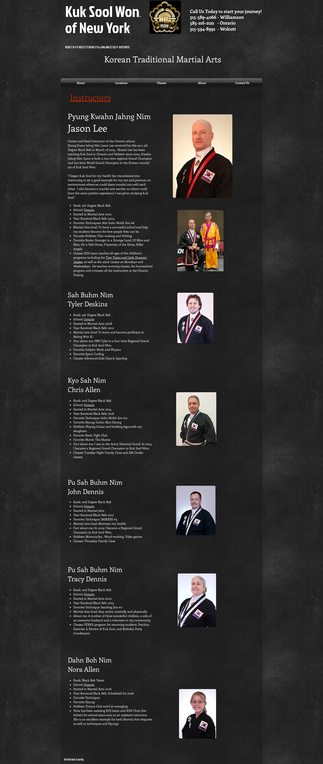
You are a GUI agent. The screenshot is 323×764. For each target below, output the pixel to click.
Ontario (89, 210)
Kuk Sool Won (103, 19)
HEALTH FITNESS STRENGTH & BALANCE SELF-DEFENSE (97, 47)
